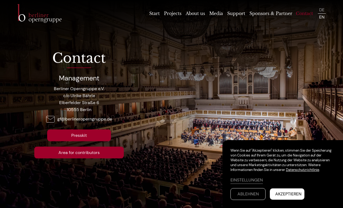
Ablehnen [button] (248, 194)
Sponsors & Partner (270, 13)
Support (236, 13)
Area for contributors (79, 152)
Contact (304, 13)
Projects (172, 13)
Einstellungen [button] (246, 180)
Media (216, 13)
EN (322, 17)
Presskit (79, 135)
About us (195, 13)
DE (322, 10)
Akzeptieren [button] (288, 194)
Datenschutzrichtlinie (302, 169)
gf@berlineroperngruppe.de (84, 119)
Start (154, 13)
